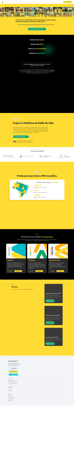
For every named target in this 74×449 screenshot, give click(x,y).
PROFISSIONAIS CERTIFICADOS (13, 425)
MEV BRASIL (10, 437)
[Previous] (2, 226)
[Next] (72, 226)
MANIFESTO (10, 443)
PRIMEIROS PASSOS (11, 440)
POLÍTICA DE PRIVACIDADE (12, 426)
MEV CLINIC (10, 432)
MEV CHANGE (10, 433)
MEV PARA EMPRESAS (11, 423)
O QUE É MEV (10, 438)
